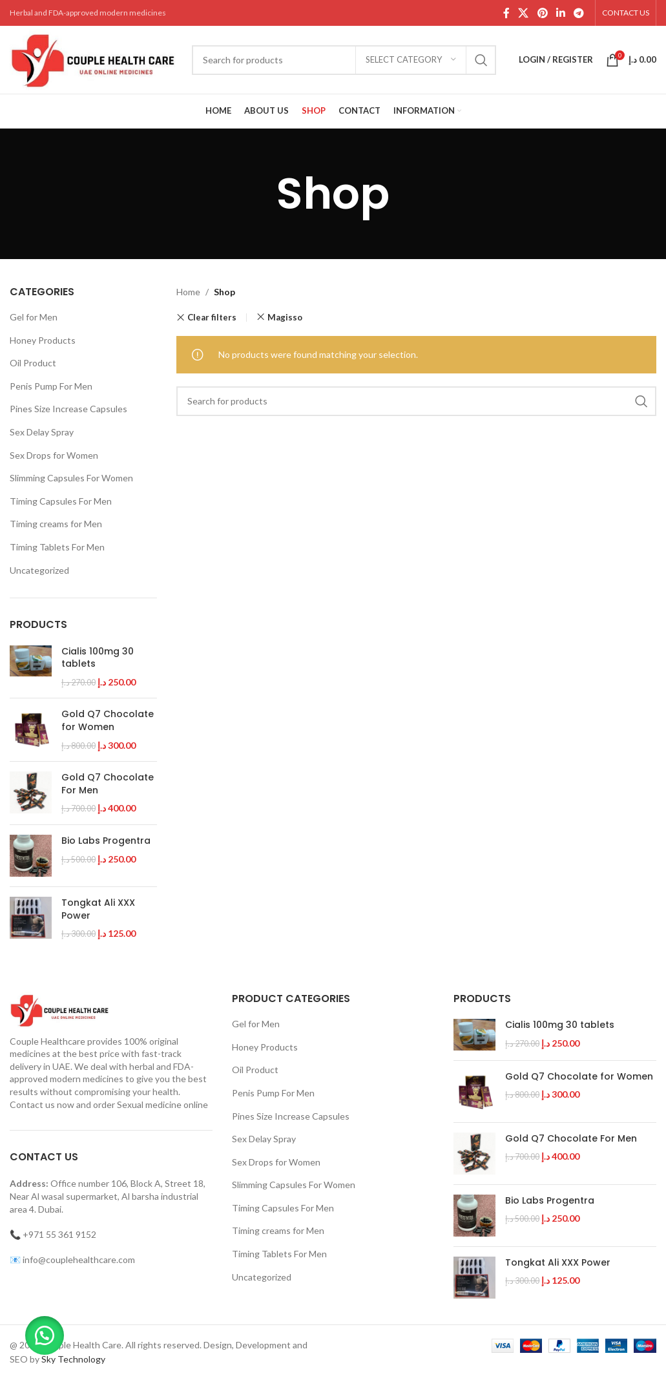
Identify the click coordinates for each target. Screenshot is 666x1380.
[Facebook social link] (506, 13)
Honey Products (43, 340)
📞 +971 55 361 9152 (53, 1234)
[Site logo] (94, 58)
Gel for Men (33, 316)
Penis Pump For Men (51, 386)
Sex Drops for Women (54, 455)
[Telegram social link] (579, 13)
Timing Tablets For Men (57, 546)
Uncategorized (39, 570)
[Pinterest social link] (542, 13)
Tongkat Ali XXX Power (98, 909)
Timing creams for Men (56, 523)
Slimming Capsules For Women (71, 477)
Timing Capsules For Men (61, 501)
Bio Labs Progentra (106, 841)
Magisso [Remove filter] (284, 317)
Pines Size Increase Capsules (68, 408)
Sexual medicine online (162, 1104)
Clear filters (211, 317)
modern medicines (86, 1078)
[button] (45, 1334)
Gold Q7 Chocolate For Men (107, 784)
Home (188, 291)
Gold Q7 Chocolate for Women (107, 720)
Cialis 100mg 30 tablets (97, 658)
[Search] (344, 60)
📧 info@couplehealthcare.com (72, 1259)
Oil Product (33, 362)
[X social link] (523, 13)
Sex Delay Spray (42, 431)
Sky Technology (73, 1359)
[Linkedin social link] (560, 13)
